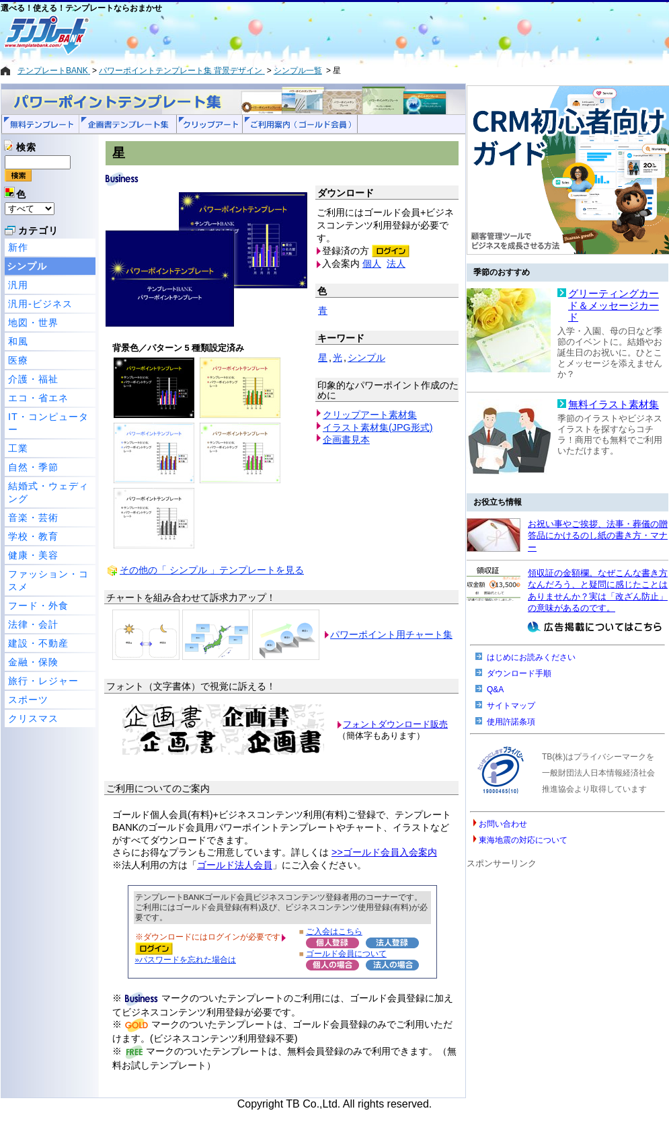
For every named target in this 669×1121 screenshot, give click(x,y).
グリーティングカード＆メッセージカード (613, 305)
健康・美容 (33, 555)
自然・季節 (33, 467)
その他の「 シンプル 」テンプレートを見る (212, 570)
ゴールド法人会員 (234, 865)
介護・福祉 (33, 379)
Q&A (495, 689)
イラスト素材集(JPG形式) (378, 427)
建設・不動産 (38, 643)
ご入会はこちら (334, 931)
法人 (396, 263)
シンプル (27, 266)
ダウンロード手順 (519, 673)
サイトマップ (511, 705)
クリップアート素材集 (370, 414)
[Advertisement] (286, 35)
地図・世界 (33, 322)
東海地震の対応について (523, 840)
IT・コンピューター (48, 423)
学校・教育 (33, 536)
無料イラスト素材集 (613, 404)
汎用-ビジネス (40, 303)
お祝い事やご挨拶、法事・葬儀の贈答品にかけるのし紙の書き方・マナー (598, 535)
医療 (18, 360)
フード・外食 (38, 605)
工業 (18, 448)
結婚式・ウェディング (48, 492)
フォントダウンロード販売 (395, 724)
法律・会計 (33, 624)
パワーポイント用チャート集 (391, 634)
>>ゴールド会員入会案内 (384, 852)
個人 (371, 263)
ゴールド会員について (346, 953)
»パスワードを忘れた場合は (185, 959)
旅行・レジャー (43, 680)
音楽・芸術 (33, 517)
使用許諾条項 (511, 721)
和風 (18, 341)
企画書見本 (346, 439)
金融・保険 (33, 662)
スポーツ (28, 699)
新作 (18, 247)
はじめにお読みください (531, 657)
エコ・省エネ (38, 397)
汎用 (18, 285)
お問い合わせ (503, 824)
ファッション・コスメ (48, 580)
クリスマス (33, 718)
